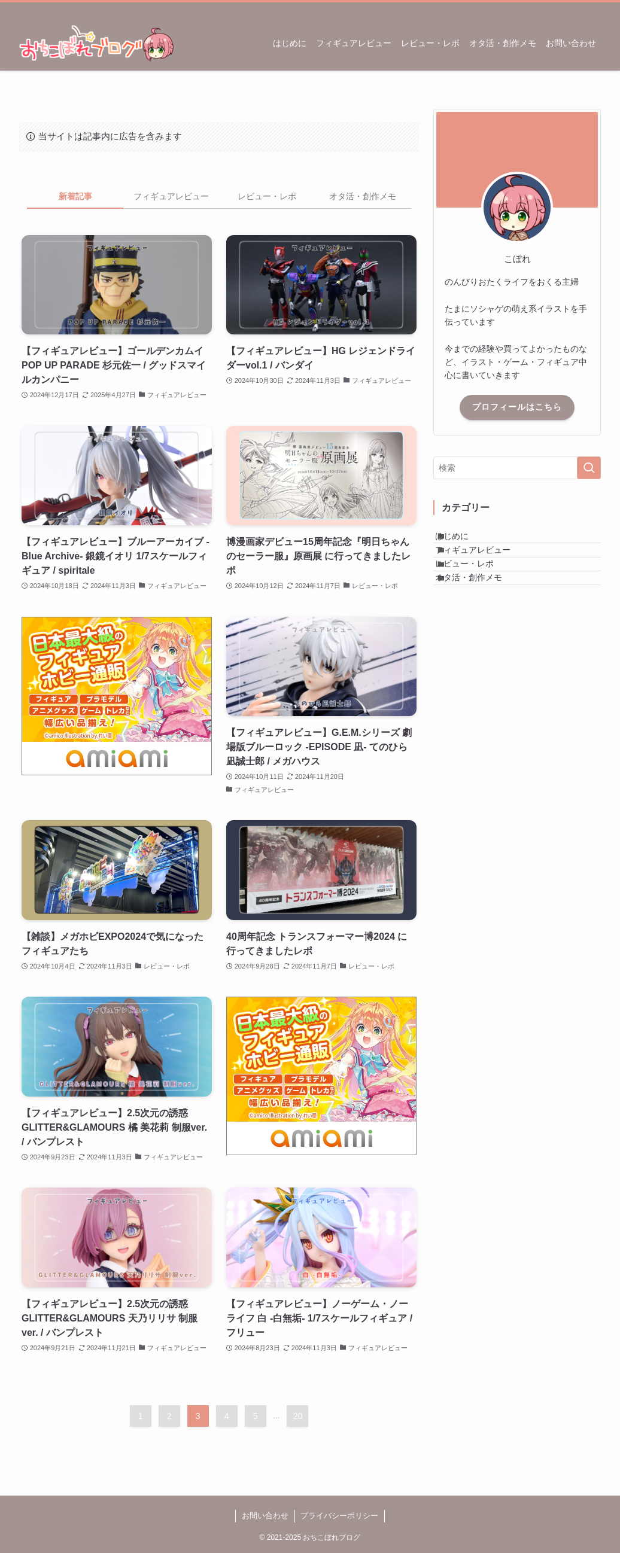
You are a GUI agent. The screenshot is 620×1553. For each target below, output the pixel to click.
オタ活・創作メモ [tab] (362, 196)
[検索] (593, 9)
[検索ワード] (517, 467)
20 (298, 1416)
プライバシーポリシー (339, 1515)
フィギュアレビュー (486, 566)
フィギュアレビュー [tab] (171, 196)
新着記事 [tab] (75, 196)
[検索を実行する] (589, 467)
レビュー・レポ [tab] (267, 196)
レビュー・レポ (477, 591)
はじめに (465, 541)
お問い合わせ (265, 1515)
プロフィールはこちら (517, 407)
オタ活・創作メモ (481, 616)
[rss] (577, 9)
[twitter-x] (562, 9)
